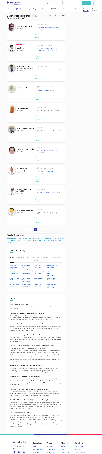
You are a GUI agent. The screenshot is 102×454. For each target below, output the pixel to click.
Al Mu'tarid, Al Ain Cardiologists (39, 258)
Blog (62, 435)
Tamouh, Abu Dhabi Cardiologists (26, 265)
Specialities (29, 3)
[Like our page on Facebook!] (14, 438)
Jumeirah (50, 432)
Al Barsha (50, 443)
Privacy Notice (66, 444)
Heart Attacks (11, 226)
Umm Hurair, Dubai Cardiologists (27, 258)
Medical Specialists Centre (50, 125)
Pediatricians (37, 441)
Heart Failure (30, 226)
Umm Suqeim (51, 435)
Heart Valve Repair (52, 226)
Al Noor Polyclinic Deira (48, 49)
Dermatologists (38, 435)
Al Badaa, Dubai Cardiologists (38, 264)
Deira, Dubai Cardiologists (38, 252)
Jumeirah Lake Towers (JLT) (52, 439)
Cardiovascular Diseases (15, 224)
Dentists (36, 438)
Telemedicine (56, 243)
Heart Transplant (40, 226)
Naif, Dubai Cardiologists (38, 270)
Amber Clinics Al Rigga (49, 51)
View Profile (36, 38)
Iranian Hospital (47, 87)
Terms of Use (65, 441)
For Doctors (39, 3)
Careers (63, 432)
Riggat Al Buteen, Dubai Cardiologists (52, 271)
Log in (79, 3)
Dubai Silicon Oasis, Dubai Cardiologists (14, 253)
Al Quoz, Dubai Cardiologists (51, 264)
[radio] (17, 45)
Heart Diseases (21, 226)
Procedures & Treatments (36, 244)
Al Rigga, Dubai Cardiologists (26, 270)
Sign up (86, 3)
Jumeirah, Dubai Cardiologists (14, 258)
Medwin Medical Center (49, 106)
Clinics (28, 243)
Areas (12, 243)
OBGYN (35, 432)
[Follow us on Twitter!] (27, 438)
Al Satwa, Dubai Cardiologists (14, 264)
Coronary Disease (28, 224)
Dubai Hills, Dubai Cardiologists (52, 252)
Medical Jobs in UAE (80, 439)
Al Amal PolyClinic (48, 200)
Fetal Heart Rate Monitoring (55, 224)
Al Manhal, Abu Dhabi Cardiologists (26, 253)
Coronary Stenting (40, 224)
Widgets (78, 435)
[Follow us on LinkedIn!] (18, 438)
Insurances (46, 243)
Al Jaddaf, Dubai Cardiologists (14, 270)
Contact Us (65, 438)
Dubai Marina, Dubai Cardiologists (51, 259)
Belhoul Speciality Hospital (49, 69)
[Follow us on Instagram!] (23, 438)
